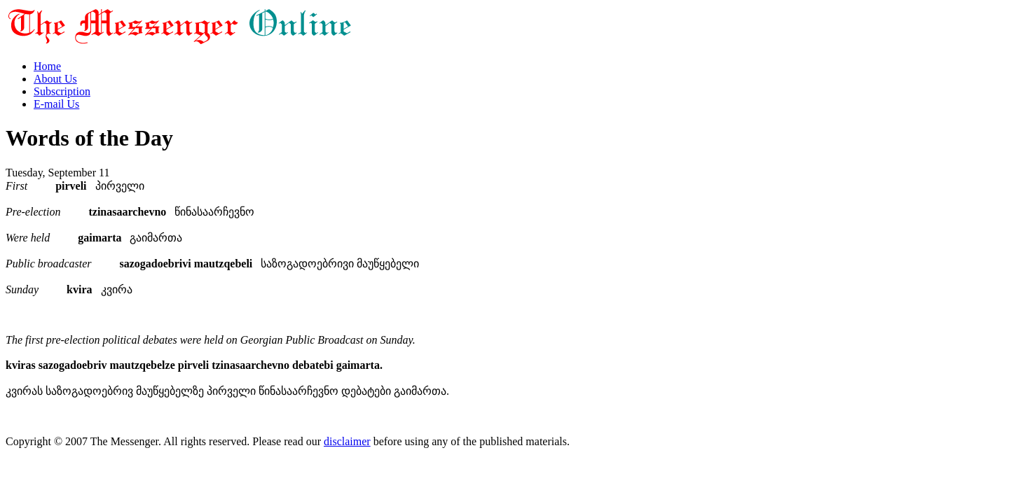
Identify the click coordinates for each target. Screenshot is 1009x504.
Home (47, 66)
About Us (55, 79)
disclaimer (347, 441)
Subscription (62, 91)
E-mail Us (56, 104)
